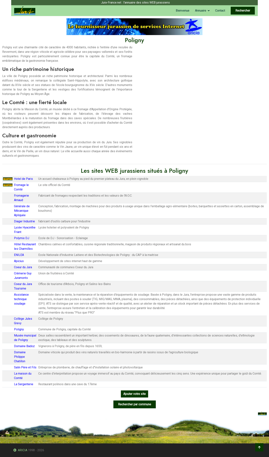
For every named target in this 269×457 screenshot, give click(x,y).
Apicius (19, 261)
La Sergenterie (23, 384)
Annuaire (200, 10)
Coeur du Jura (23, 267)
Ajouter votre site (134, 394)
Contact (220, 10)
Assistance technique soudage (21, 299)
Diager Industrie (24, 221)
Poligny (19, 329)
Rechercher (242, 10)
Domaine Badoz (24, 346)
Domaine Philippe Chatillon (20, 356)
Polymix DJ (21, 238)
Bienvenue (182, 10)
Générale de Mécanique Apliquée (22, 210)
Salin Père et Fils (25, 367)
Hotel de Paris (23, 179)
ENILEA (19, 255)
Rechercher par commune (134, 404)
